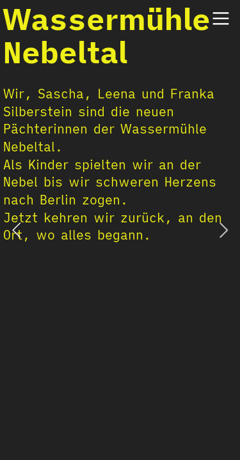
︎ (221, 19)
